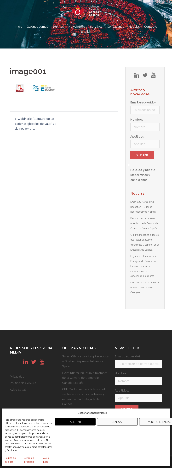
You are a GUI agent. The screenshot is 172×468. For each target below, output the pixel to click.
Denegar (117, 421)
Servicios (96, 26)
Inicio (18, 26)
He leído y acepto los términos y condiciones (142, 174)
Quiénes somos (37, 26)
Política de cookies (10, 460)
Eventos (58, 26)
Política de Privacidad (28, 460)
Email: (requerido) (143, 102)
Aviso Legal (46, 460)
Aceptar (75, 421)
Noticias (134, 26)
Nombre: (136, 119)
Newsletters (77, 26)
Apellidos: (137, 136)
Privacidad (17, 376)
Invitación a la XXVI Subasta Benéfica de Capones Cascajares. (144, 287)
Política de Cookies (23, 383)
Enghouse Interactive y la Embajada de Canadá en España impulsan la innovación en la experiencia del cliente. (143, 266)
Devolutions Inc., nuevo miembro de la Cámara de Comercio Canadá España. (144, 223)
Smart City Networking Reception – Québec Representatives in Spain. (143, 207)
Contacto (150, 26)
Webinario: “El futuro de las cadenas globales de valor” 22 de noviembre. (35, 123)
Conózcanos (115, 26)
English (86, 31)
